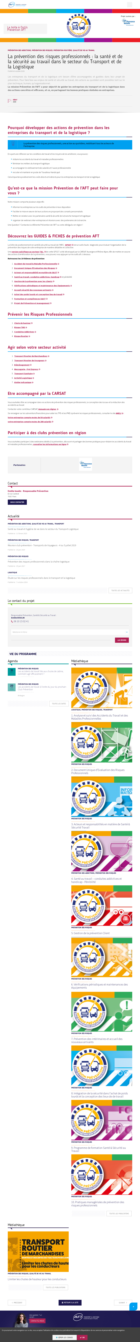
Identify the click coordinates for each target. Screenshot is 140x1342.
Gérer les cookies (65, 1337)
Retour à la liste (71, 1303)
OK (83, 1337)
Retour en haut (133, 1307)
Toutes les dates (59, 704)
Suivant (122, 1303)
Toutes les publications (119, 1214)
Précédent (18, 1303)
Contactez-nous (37, 1321)
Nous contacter (17, 502)
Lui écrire (122, 640)
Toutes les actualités (120, 590)
